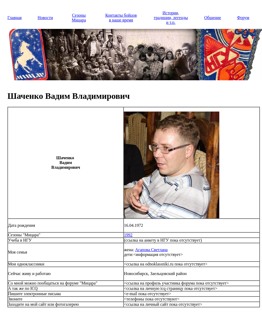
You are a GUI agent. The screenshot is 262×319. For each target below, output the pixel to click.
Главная (14, 17)
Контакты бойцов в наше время (121, 17)
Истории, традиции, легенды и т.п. (171, 18)
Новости (45, 17)
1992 (128, 235)
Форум (243, 17)
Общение (212, 17)
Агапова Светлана (151, 249)
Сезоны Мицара (79, 17)
